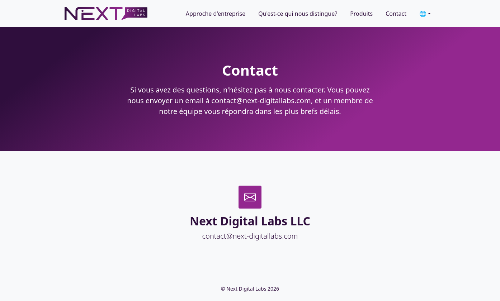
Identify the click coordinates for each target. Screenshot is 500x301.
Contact (396, 14)
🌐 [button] (422, 14)
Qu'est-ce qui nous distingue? (297, 14)
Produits (361, 14)
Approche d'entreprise (215, 14)
